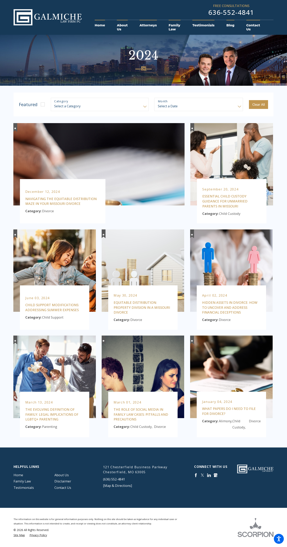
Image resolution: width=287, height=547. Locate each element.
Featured (28, 104)
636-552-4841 (231, 12)
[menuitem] (103, 25)
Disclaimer (62, 481)
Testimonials (24, 487)
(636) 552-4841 (114, 479)
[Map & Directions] (117, 485)
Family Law (22, 481)
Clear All (258, 104)
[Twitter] (202, 475)
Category (61, 101)
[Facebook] (196, 475)
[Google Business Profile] (215, 475)
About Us (61, 475)
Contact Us (62, 487)
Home (18, 475)
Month (163, 101)
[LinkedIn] (209, 475)
